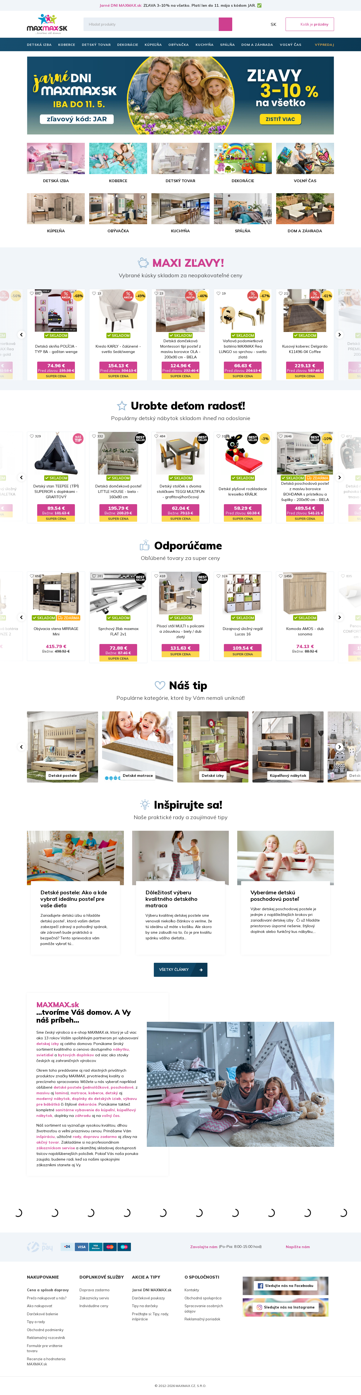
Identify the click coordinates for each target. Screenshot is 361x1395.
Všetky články (174, 969)
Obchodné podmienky (45, 1330)
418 (162, 576)
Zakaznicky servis (94, 1298)
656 (38, 576)
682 (38, 293)
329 (38, 436)
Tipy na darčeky (145, 1306)
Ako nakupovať (39, 1306)
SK (273, 24)
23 (161, 293)
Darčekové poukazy (148, 1298)
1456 (287, 576)
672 (349, 436)
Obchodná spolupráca (203, 1298)
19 (223, 293)
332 (100, 436)
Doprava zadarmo (94, 1290)
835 (349, 576)
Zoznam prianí (250, 24)
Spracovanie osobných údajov (204, 1308)
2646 (287, 436)
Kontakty (192, 1290)
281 (100, 576)
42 (348, 293)
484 (162, 436)
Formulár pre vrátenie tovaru (45, 1348)
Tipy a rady (36, 1322)
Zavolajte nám (203, 1246)
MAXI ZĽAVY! (188, 262)
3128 (225, 436)
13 (99, 293)
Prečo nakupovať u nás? (46, 1298)
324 (224, 576)
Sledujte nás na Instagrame (289, 1307)
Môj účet (262, 24)
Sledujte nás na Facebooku (289, 1285)
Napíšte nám (298, 1246)
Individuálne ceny (93, 1306)
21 (286, 293)
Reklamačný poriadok (202, 1319)
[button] (22, 335)
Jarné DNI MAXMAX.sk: (120, 5)
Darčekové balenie (42, 1314)
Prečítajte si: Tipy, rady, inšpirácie (150, 1316)
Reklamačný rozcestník (46, 1337)
